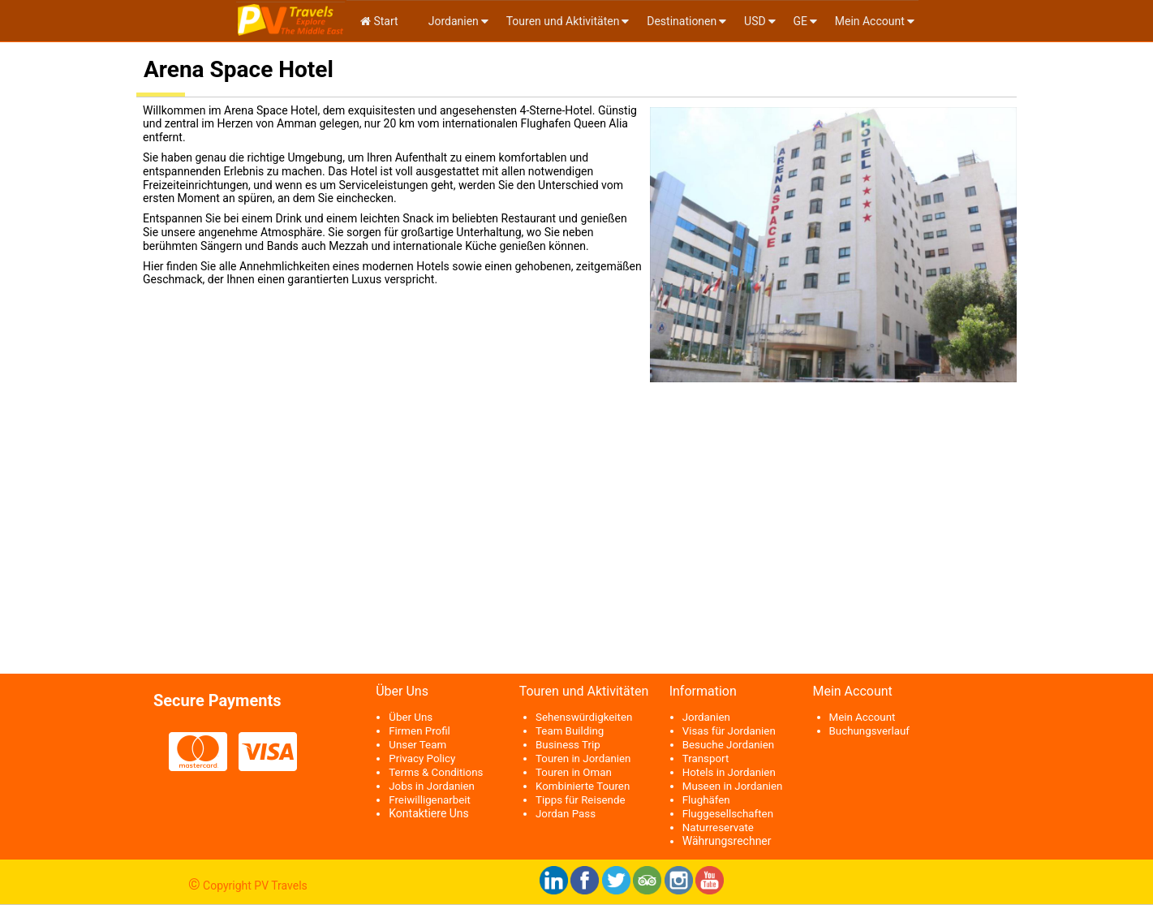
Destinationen (681, 21)
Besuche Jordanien (728, 745)
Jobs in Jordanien (432, 786)
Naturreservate (718, 827)
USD (755, 21)
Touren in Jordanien (583, 758)
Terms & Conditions (436, 772)
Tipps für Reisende (581, 800)
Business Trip (568, 745)
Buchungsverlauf (869, 731)
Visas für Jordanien (729, 731)
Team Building (570, 731)
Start (379, 21)
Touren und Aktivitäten (563, 21)
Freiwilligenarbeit (430, 800)
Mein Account (870, 21)
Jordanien (452, 21)
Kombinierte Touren (583, 786)
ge (800, 21)
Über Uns (410, 717)
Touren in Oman (574, 772)
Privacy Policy (422, 758)
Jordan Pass (566, 814)
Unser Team (417, 745)
